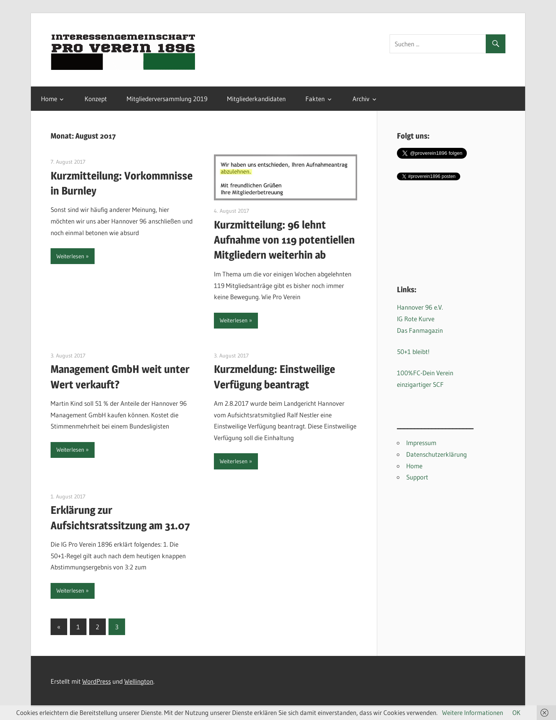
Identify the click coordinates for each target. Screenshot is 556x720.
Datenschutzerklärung (436, 454)
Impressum (421, 443)
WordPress (96, 681)
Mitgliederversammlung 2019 (167, 99)
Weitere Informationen (472, 712)
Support (417, 477)
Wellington (138, 681)
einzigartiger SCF (420, 384)
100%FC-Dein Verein (425, 373)
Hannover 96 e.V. (420, 307)
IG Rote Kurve (415, 319)
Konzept (96, 99)
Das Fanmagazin (420, 330)
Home (49, 99)
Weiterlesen (70, 256)
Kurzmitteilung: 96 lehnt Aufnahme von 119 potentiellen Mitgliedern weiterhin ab (284, 239)
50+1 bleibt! (413, 351)
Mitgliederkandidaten (256, 99)
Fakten (315, 99)
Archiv (361, 99)
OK (516, 712)
